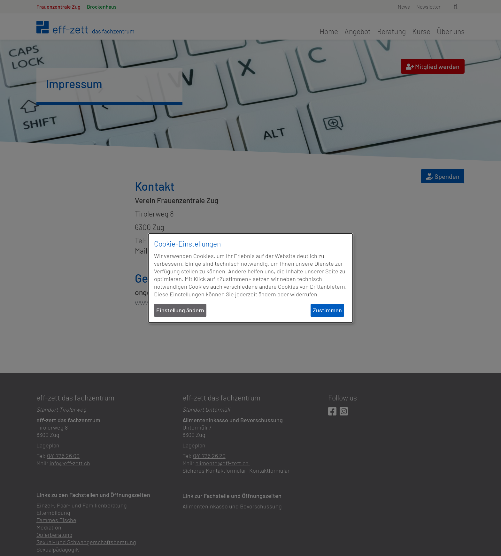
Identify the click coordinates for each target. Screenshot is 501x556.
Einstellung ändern (180, 310)
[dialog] (250, 278)
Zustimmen (327, 310)
